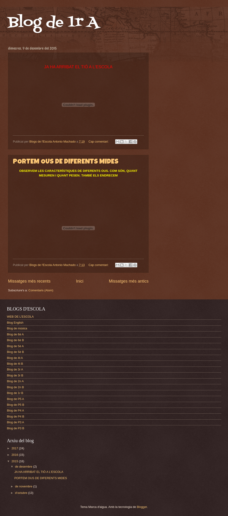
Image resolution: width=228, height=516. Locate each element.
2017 (15, 448)
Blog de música (17, 328)
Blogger (142, 507)
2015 (15, 461)
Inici (79, 281)
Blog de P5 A (15, 399)
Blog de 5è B (15, 352)
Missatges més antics (129, 281)
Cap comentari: (98, 141)
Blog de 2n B (15, 387)
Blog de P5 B (15, 404)
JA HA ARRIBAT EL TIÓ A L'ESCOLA (38, 472)
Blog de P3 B (15, 428)
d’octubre (21, 493)
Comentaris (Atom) (40, 290)
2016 (15, 454)
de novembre (24, 486)
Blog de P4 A (15, 410)
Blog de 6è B (15, 340)
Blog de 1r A (53, 22)
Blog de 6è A (15, 334)
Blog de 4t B (15, 363)
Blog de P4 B (15, 416)
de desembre (24, 466)
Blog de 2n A (15, 381)
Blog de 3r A (15, 369)
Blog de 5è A (15, 346)
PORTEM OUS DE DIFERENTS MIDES (65, 162)
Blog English (15, 322)
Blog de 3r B (15, 375)
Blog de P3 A (15, 422)
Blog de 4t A (15, 358)
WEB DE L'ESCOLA (20, 316)
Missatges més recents (29, 281)
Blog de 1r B (15, 393)
